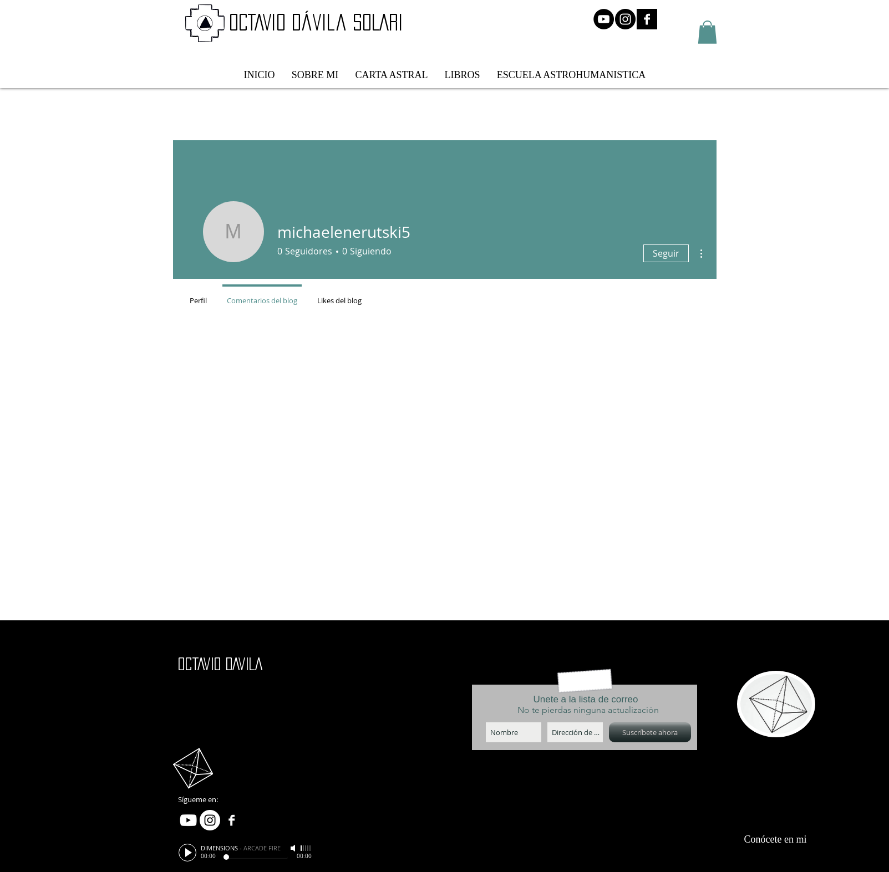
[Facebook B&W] (647, 19)
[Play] (187, 852)
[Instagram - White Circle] (210, 820)
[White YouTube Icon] (188, 820)
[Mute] (293, 848)
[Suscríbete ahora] (650, 732)
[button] (707, 32)
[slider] (306, 848)
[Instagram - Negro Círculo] (625, 19)
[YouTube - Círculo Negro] (603, 19)
